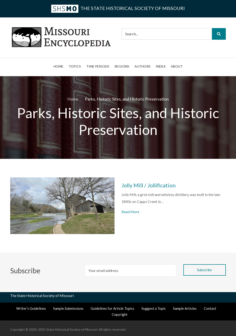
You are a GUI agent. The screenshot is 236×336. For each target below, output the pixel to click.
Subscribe (26, 270)
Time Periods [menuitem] (97, 66)
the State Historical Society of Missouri (118, 8)
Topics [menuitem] (75, 66)
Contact (210, 308)
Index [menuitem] (161, 66)
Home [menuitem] (58, 66)
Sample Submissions (68, 308)
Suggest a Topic (153, 308)
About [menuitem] (177, 66)
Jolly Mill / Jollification (148, 185)
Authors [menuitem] (142, 66)
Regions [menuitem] (122, 66)
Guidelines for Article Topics (112, 308)
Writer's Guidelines (31, 308)
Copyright (120, 314)
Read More (130, 211)
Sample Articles (185, 308)
